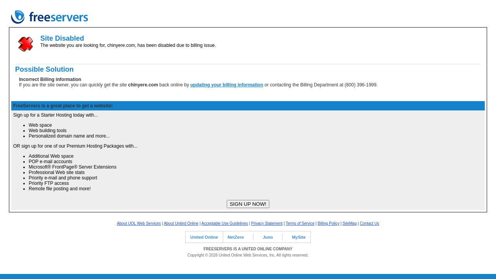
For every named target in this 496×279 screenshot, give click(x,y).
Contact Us (369, 223)
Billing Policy (328, 223)
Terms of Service (300, 223)
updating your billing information (226, 85)
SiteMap (350, 223)
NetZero (236, 237)
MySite (298, 237)
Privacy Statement (266, 223)
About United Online (181, 223)
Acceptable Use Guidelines (225, 223)
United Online (204, 237)
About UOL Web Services (139, 223)
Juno (268, 237)
